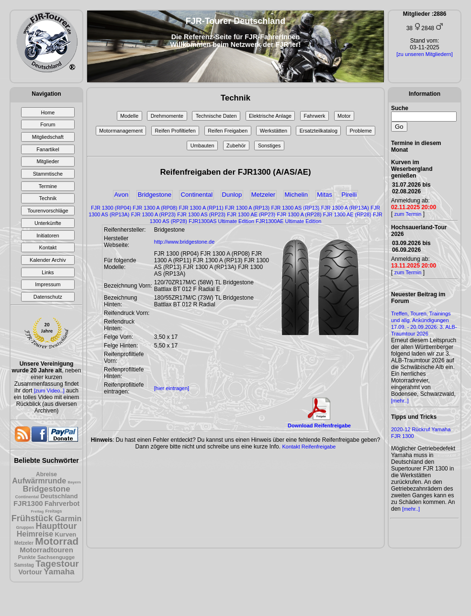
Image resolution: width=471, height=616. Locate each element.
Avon (121, 194)
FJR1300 (28, 503)
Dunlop (232, 194)
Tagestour (56, 564)
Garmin (68, 519)
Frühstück (32, 518)
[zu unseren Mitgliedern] (424, 54)
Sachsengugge (56, 557)
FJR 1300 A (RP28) (299, 214)
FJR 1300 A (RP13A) (345, 208)
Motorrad (56, 541)
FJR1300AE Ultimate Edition (288, 221)
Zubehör (236, 145)
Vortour (30, 572)
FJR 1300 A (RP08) (155, 208)
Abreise (46, 474)
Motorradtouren (46, 550)
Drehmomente (167, 116)
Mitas (324, 194)
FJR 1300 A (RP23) (153, 214)
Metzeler (24, 543)
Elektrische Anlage (270, 116)
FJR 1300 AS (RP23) (201, 214)
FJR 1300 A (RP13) (247, 208)
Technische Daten (216, 116)
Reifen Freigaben (227, 131)
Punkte (27, 557)
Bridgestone (46, 488)
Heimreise (35, 534)
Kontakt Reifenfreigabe (309, 446)
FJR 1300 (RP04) (111, 208)
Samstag (24, 565)
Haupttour (56, 526)
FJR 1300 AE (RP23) (251, 214)
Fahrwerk (314, 116)
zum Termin (408, 214)
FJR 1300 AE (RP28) (347, 214)
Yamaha (59, 571)
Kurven (66, 534)
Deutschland (59, 496)
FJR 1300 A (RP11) (201, 208)
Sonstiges (269, 145)
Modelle (129, 116)
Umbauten (202, 145)
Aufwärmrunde (39, 481)
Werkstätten (273, 131)
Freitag (37, 511)
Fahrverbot (62, 503)
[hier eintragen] (171, 388)
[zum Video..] (49, 390)
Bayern (74, 482)
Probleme (360, 131)
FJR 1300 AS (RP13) (295, 208)
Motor (344, 116)
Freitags (53, 511)
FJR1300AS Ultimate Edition (221, 221)
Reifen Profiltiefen (175, 131)
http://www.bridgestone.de (184, 242)
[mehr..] (400, 400)
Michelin (296, 194)
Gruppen (25, 527)
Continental (27, 496)
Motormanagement (121, 131)
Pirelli (349, 194)
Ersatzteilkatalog (318, 131)
